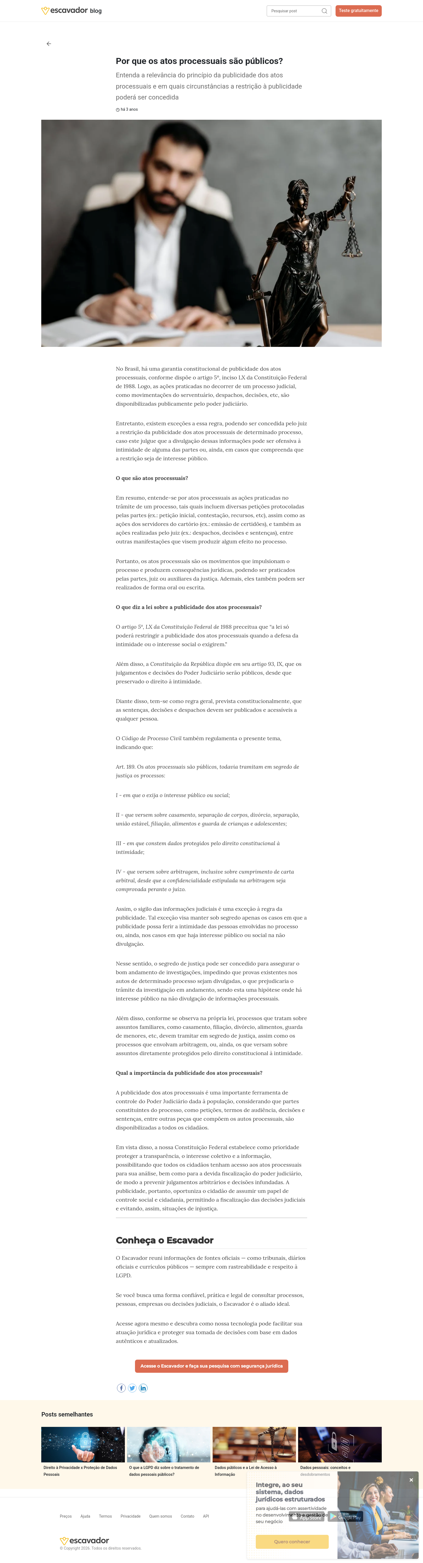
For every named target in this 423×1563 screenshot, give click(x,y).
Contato (187, 1516)
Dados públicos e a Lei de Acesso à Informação (246, 1471)
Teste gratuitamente (358, 10)
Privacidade (130, 1516)
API (206, 1516)
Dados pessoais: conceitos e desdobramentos (325, 1471)
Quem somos (160, 1516)
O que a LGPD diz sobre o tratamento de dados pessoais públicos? (164, 1471)
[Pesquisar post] (299, 11)
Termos (105, 1516)
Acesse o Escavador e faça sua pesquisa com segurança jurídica (211, 1366)
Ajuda (85, 1516)
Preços (66, 1516)
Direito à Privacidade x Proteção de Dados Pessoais (80, 1471)
